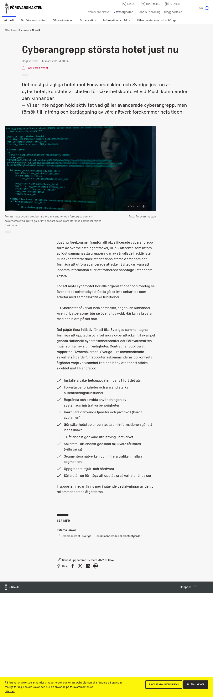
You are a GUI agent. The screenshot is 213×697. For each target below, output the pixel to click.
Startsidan (24, 30)
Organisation (88, 20)
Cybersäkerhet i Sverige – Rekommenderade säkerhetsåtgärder (99, 536)
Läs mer (10, 691)
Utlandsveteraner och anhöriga (156, 20)
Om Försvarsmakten (33, 20)
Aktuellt (9, 20)
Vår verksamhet (63, 20)
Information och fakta (116, 20)
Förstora (136, 206)
